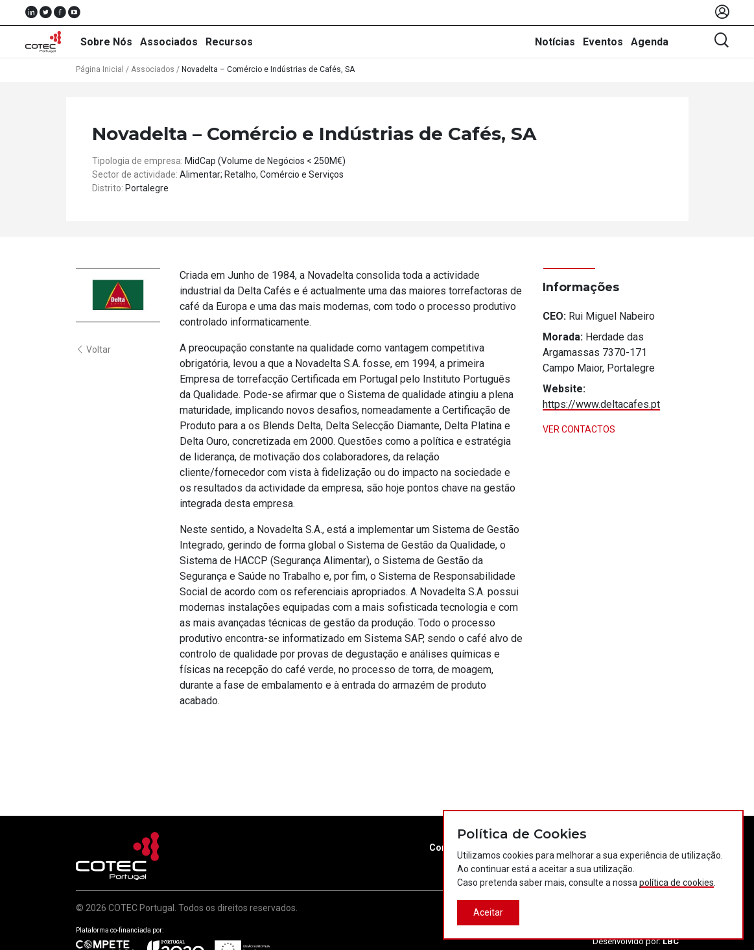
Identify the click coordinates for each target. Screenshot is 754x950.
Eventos (603, 42)
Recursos (229, 42)
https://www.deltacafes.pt (601, 404)
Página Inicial (100, 69)
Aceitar (488, 912)
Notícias (555, 42)
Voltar (93, 349)
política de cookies (676, 882)
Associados (169, 42)
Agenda (649, 42)
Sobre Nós (106, 42)
